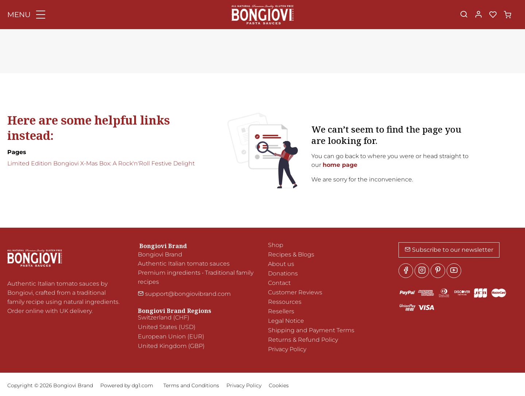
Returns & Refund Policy (303, 339)
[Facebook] (405, 270)
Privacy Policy (287, 349)
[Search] (463, 15)
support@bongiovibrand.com (184, 293)
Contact (279, 282)
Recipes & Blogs (291, 254)
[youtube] (454, 270)
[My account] (478, 15)
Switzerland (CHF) (163, 317)
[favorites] (493, 15)
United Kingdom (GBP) (171, 345)
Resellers (281, 311)
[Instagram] (422, 270)
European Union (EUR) (171, 336)
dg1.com (142, 385)
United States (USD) (166, 327)
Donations (283, 273)
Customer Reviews (295, 292)
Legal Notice (286, 320)
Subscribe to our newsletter (449, 249)
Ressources (285, 301)
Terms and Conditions (191, 385)
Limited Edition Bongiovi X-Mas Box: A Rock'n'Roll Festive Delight (101, 163)
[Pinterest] (438, 270)
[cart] (507, 15)
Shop (275, 245)
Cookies (279, 385)
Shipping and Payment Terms (311, 330)
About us (281, 263)
